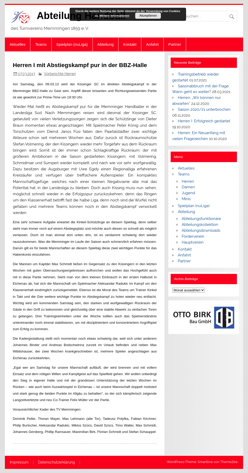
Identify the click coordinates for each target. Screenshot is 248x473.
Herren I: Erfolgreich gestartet (204, 121)
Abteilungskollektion (200, 224)
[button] (180, 317)
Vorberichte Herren (60, 74)
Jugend (188, 193)
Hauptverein (193, 242)
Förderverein (193, 236)
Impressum (19, 462)
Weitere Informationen (114, 15)
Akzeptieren (148, 15)
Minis (186, 199)
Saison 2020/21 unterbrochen (204, 109)
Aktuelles (18, 44)
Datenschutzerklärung (56, 462)
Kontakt (130, 44)
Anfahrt (152, 44)
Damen (188, 187)
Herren (188, 181)
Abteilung (105, 44)
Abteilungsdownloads (201, 230)
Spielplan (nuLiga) (72, 44)
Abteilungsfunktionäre (201, 218)
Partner (174, 44)
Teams (41, 44)
